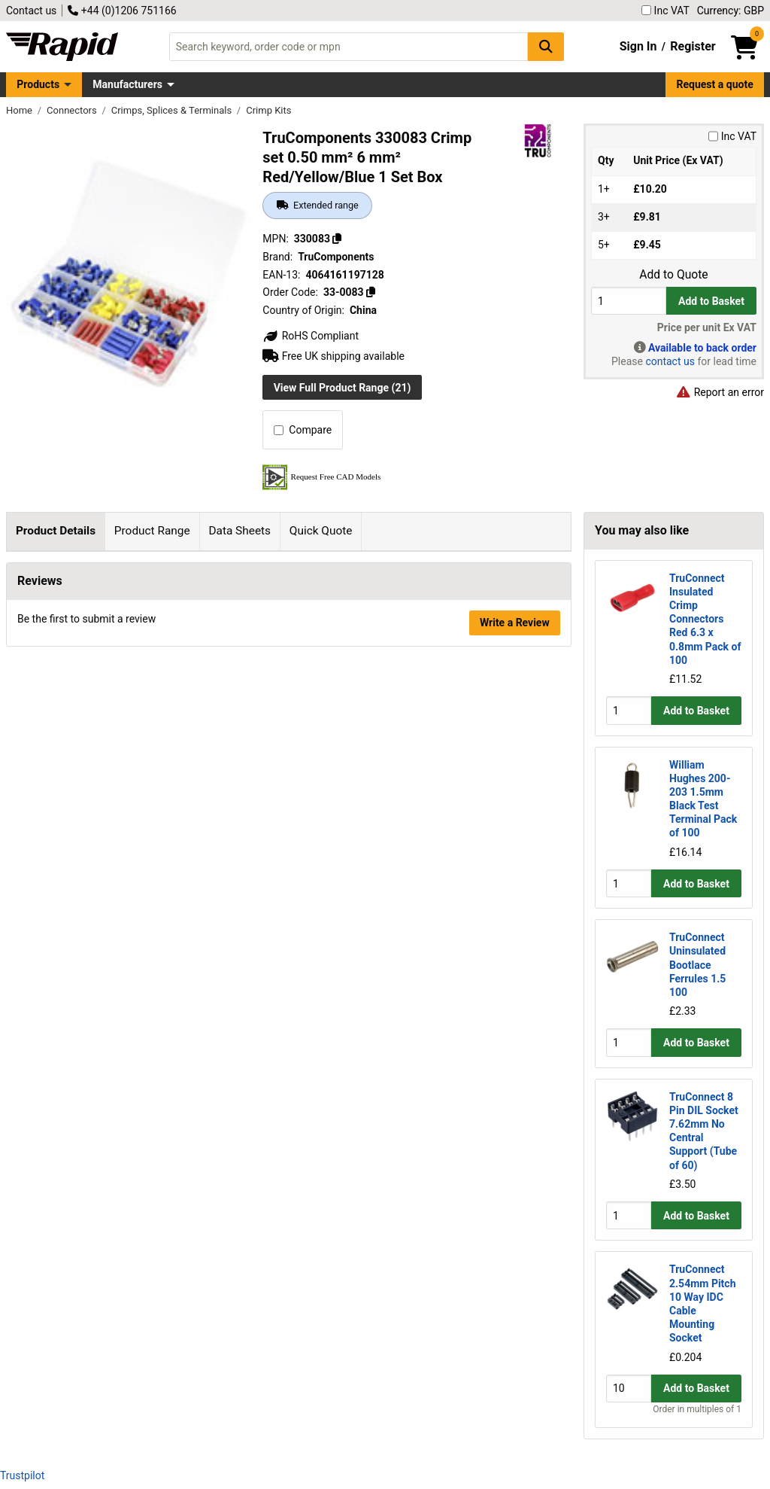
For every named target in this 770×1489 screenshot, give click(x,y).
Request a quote (715, 84)
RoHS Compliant (310, 336)
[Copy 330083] (336, 238)
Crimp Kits (268, 110)
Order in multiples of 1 (697, 1409)
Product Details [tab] (55, 530)
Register (692, 46)
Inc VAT (665, 10)
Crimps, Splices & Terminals (173, 110)
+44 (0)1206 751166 (122, 11)
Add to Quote (673, 275)
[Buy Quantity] (628, 301)
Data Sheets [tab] (239, 530)
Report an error (719, 392)
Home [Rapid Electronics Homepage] (20, 110)
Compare (303, 430)
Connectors (73, 110)
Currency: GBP (730, 10)
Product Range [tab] (152, 530)
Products (38, 84)
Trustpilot (22, 1475)
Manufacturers (127, 84)
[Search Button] (546, 46)
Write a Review (515, 858)
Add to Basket (711, 301)
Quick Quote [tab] (321, 530)
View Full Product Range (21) (342, 388)
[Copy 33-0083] (370, 292)
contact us (670, 361)
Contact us (31, 11)
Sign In (638, 46)
